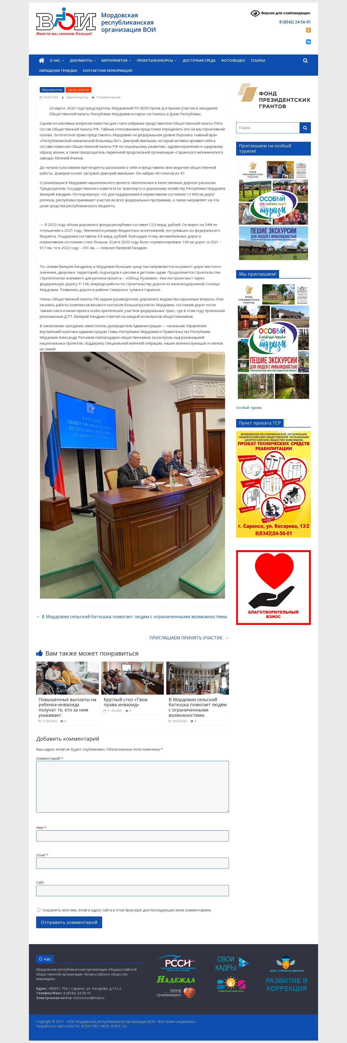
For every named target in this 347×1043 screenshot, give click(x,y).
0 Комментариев (106, 97)
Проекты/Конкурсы (155, 60)
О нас (55, 60)
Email (42, 855)
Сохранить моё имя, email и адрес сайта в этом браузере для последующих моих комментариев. (126, 910)
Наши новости (78, 90)
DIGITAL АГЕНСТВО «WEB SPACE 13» (97, 1026)
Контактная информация (107, 70)
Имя (41, 827)
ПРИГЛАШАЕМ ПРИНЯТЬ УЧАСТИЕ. (189, 638)
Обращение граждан (58, 70)
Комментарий (49, 758)
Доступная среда (198, 60)
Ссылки (258, 60)
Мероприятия (114, 60)
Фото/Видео (233, 60)
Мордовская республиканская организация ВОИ (128, 22)
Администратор (77, 97)
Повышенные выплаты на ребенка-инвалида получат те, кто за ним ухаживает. (67, 707)
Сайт (40, 882)
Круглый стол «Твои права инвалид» (125, 702)
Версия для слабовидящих (280, 13)
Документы (81, 60)
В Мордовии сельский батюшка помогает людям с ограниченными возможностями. (132, 616)
